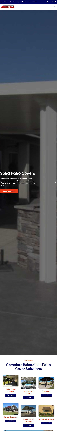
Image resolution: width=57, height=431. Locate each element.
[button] (55, 7)
